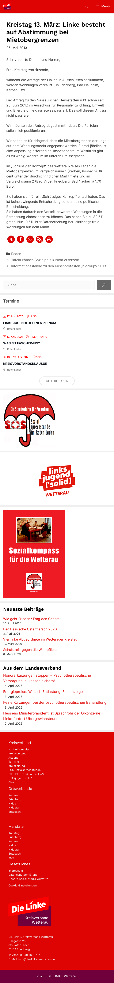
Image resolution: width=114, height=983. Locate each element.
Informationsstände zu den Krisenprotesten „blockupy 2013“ (59, 266)
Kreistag (13, 833)
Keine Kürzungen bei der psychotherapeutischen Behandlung (54, 702)
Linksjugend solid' (20, 778)
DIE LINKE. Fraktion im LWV (26, 774)
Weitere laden (57, 381)
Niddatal (13, 807)
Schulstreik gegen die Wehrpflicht (30, 650)
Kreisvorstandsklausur (25, 364)
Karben (13, 795)
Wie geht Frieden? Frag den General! (32, 619)
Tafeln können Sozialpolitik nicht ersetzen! (45, 260)
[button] (11, 239)
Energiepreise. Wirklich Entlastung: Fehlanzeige (43, 692)
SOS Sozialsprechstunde (24, 770)
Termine (13, 761)
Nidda (12, 803)
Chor (11, 782)
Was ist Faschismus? (21, 343)
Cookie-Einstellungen (22, 885)
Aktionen (14, 757)
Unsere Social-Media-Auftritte (28, 879)
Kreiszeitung (16, 766)
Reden (16, 254)
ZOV (11, 857)
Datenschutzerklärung (23, 874)
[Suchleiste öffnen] (86, 6)
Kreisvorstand (17, 753)
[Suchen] (104, 285)
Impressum (15, 870)
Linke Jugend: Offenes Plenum (29, 323)
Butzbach (14, 811)
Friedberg (14, 799)
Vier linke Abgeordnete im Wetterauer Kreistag (40, 639)
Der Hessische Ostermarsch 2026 (30, 629)
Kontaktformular (18, 749)
